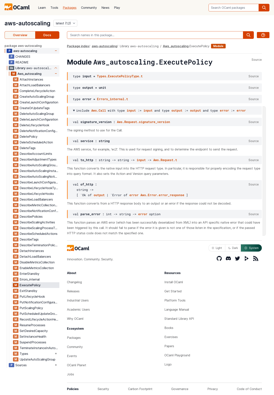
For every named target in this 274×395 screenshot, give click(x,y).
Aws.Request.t (165, 160)
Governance (179, 389)
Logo (168, 364)
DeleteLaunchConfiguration (39, 119)
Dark (233, 247)
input (131, 110)
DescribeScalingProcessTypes (39, 228)
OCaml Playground (177, 355)
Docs (47, 35)
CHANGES (22, 56)
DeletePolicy (28, 136)
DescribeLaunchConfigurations (39, 182)
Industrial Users (78, 300)
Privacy (212, 389)
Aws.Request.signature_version (143, 122)
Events (72, 356)
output (176, 110)
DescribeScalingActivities (37, 222)
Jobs (70, 374)
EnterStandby (29, 274)
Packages (69, 8)
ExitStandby (28, 291)
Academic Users (78, 309)
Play (117, 8)
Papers (169, 346)
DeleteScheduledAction (36, 142)
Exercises (171, 337)
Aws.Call (98, 110)
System (251, 248)
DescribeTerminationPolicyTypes (39, 245)
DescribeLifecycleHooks (37, 194)
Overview (20, 35)
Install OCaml (173, 282)
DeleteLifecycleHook (34, 125)
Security (103, 389)
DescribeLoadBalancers (36, 199)
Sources (21, 365)
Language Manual (176, 309)
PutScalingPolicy (31, 308)
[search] (264, 7)
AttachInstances (31, 79)
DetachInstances (32, 251)
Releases (73, 291)
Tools (54, 8)
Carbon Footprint (140, 389)
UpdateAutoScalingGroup (37, 359)
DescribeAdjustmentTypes (38, 159)
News (105, 8)
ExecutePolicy (30, 285)
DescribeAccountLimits (36, 154)
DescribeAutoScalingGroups (39, 165)
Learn (42, 8)
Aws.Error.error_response (162, 195)
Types (24, 354)
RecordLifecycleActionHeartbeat (39, 319)
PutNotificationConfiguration (39, 302)
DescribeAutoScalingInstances (39, 171)
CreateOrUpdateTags (35, 108)
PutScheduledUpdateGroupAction (39, 314)
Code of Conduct (249, 389)
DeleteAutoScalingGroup (37, 114)
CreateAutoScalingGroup (37, 96)
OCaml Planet (76, 365)
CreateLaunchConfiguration (39, 102)
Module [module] (218, 46)
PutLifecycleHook (32, 296)
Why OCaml (75, 319)
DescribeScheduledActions (38, 234)
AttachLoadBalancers (35, 85)
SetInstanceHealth (33, 336)
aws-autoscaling (27, 23)
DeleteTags (28, 148)
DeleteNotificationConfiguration (39, 131)
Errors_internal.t (112, 99)
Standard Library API (179, 319)
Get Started (173, 291)
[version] (65, 23)
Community (89, 8)
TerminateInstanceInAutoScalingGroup (39, 348)
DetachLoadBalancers (35, 256)
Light (217, 247)
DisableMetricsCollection (37, 262)
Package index (78, 46)
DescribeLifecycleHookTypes (39, 188)
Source (257, 60)
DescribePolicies (31, 216)
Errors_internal (30, 279)
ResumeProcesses (32, 325)
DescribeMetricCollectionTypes (39, 205)
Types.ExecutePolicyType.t (120, 76)
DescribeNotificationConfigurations (39, 211)
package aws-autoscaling (23, 46)
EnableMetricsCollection (37, 268)
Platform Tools (175, 300)
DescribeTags (29, 239)
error (224, 110)
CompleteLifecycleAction (37, 91)
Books (168, 328)
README (22, 62)
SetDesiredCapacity (34, 331)
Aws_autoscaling (29, 74)
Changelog (74, 282)
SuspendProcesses (33, 342)
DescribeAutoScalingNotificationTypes (39, 176)
